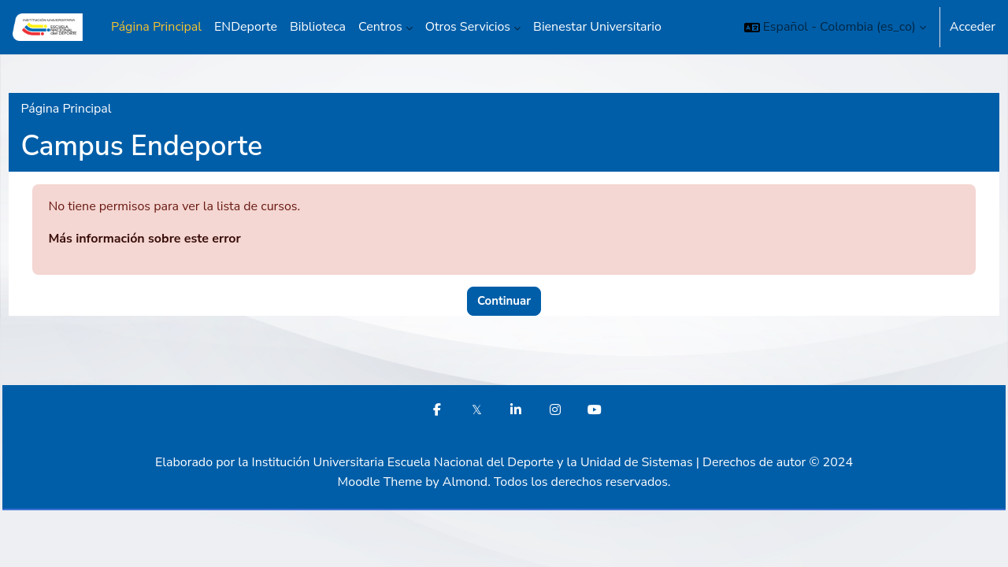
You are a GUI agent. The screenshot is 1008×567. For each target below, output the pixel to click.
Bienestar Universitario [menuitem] (597, 26)
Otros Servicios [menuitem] (467, 26)
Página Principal (101, 108)
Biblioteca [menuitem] (318, 26)
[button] (835, 27)
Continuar (504, 301)
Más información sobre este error (179, 238)
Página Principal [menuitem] (156, 26)
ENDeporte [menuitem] (245, 26)
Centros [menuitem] (380, 26)
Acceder (972, 26)
